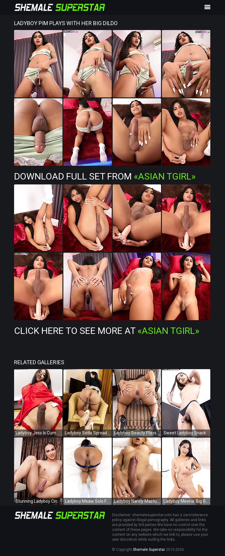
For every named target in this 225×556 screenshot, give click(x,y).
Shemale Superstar (149, 549)
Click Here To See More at (106, 330)
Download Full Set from (105, 176)
